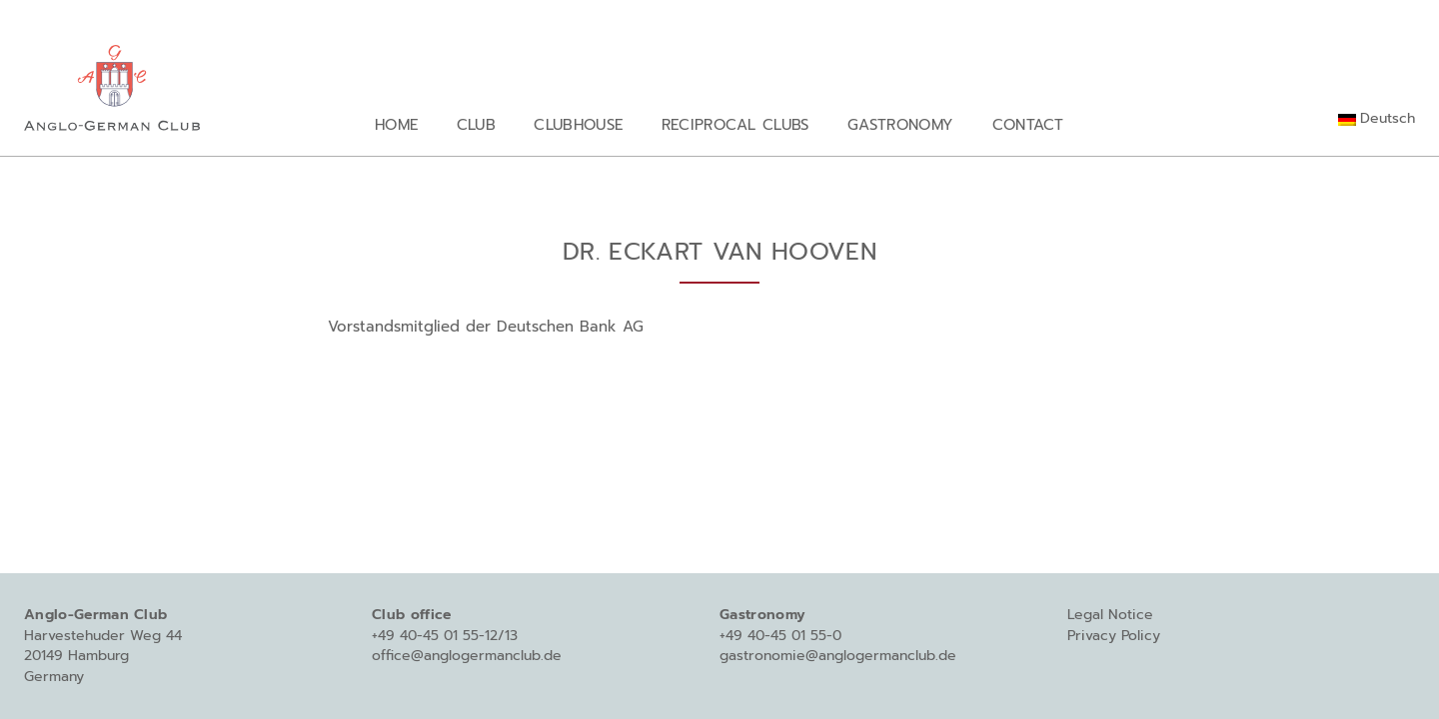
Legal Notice (1110, 614)
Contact (1028, 124)
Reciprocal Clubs (735, 124)
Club (476, 124)
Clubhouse (578, 124)
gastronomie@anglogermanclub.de (838, 655)
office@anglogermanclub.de (467, 655)
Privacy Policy (1113, 635)
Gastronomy (900, 124)
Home (396, 124)
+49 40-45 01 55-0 (780, 635)
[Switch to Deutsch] (1376, 119)
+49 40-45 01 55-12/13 (445, 635)
